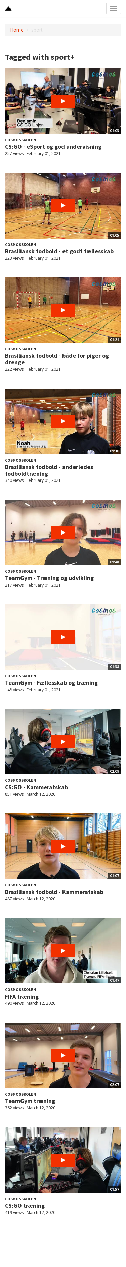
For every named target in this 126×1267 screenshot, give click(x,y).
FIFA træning (22, 996)
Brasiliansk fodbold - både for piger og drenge (57, 359)
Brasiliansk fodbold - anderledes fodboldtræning (49, 470)
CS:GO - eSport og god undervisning (53, 146)
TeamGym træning (30, 1101)
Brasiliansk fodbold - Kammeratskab (54, 892)
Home (17, 30)
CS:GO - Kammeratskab (36, 787)
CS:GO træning (25, 1205)
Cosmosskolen (20, 139)
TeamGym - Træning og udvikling (49, 578)
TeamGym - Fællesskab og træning (51, 683)
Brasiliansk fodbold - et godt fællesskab (59, 251)
